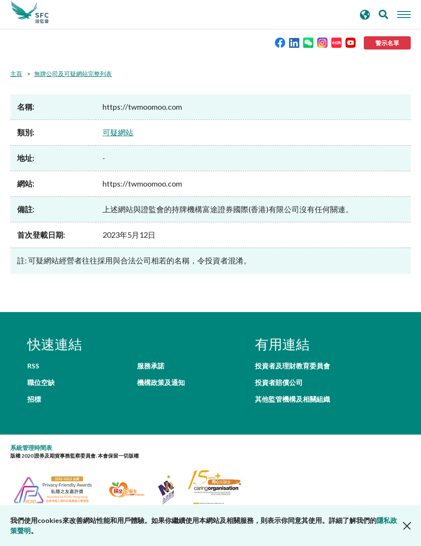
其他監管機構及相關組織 (292, 399)
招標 (34, 399)
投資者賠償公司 (279, 382)
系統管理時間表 (31, 447)
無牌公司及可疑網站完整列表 (73, 73)
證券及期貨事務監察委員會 (30, 12)
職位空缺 (41, 382)
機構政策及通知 (161, 382)
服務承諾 (150, 366)
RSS (33, 366)
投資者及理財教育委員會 (292, 366)
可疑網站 (117, 132)
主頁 (16, 73)
